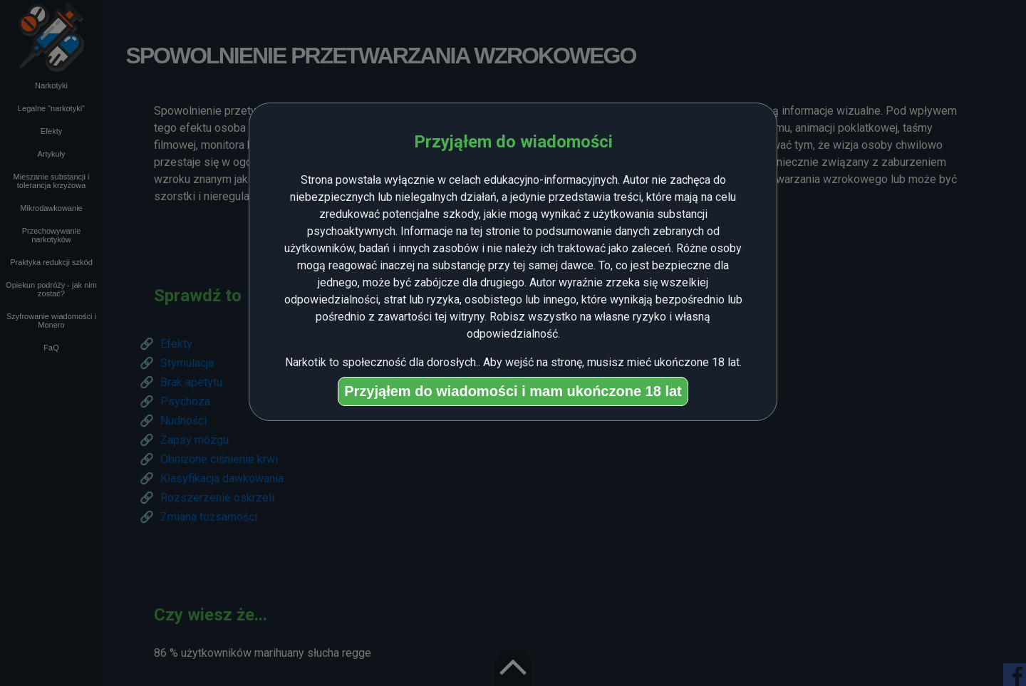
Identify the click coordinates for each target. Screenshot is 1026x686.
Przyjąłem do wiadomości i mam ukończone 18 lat (512, 391)
